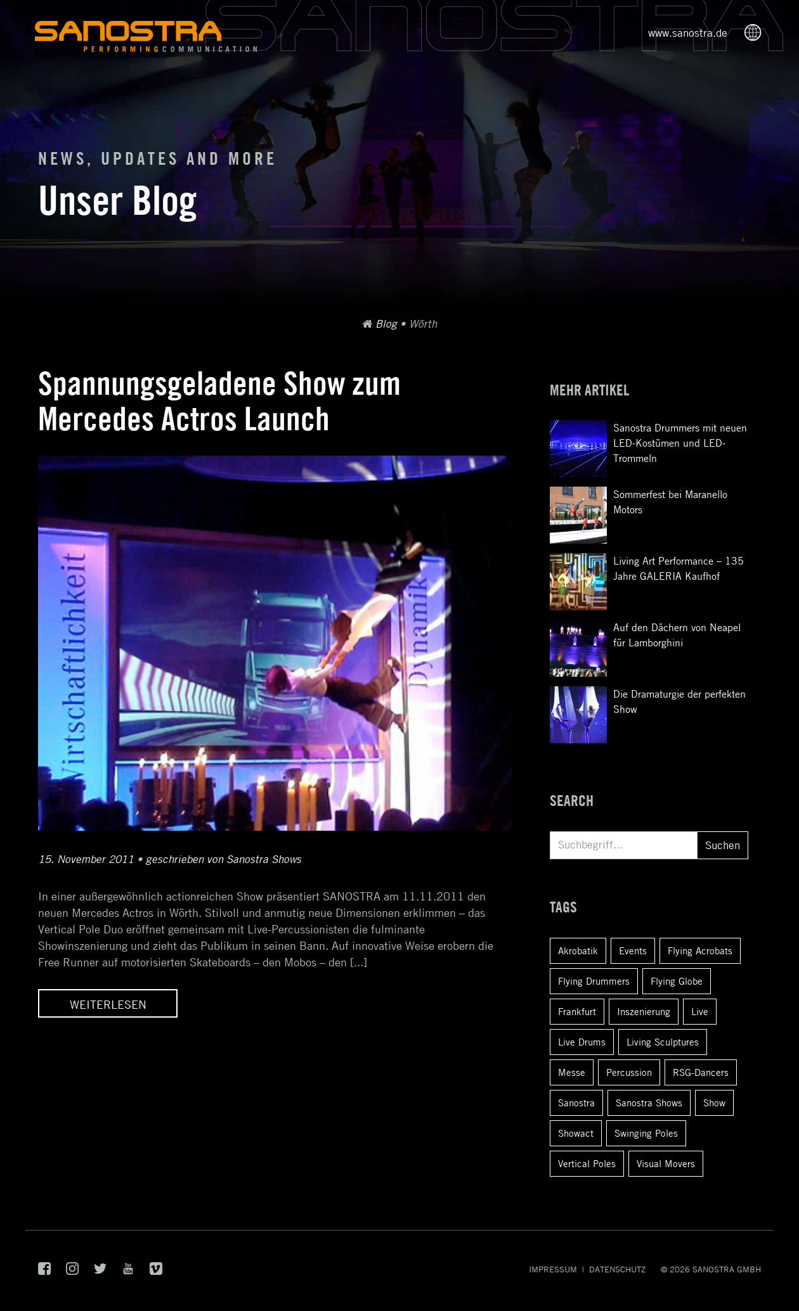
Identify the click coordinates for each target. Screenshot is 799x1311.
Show (714, 1102)
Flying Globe (677, 981)
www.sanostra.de (687, 33)
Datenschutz (617, 1269)
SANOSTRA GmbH (726, 1269)
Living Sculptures (663, 1041)
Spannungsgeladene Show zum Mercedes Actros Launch (219, 401)
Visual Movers (666, 1163)
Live (699, 1011)
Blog (386, 323)
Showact (576, 1133)
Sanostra (576, 1102)
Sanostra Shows (649, 1102)
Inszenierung (643, 1011)
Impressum (553, 1269)
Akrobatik (578, 950)
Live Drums (582, 1041)
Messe (571, 1072)
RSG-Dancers (701, 1072)
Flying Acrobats (700, 950)
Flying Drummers (594, 981)
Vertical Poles (587, 1163)
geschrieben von (223, 859)
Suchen (722, 845)
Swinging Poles (646, 1133)
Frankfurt (577, 1011)
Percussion (629, 1072)
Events (633, 950)
